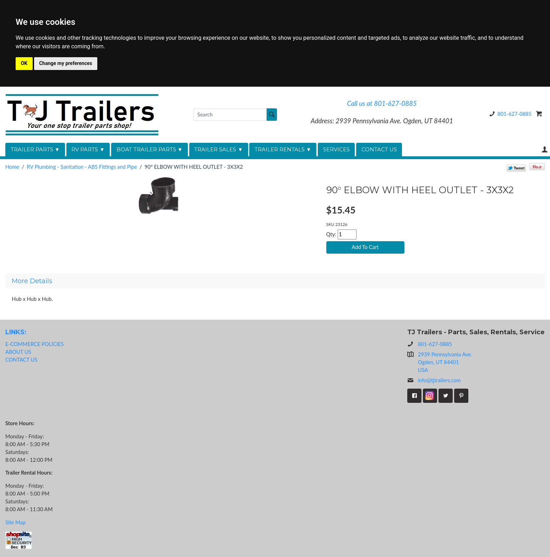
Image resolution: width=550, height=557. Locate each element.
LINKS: (15, 332)
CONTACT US (379, 149)
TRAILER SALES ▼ (218, 149)
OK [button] (24, 63)
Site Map (15, 522)
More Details (32, 281)
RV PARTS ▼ (88, 149)
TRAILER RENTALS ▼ (283, 149)
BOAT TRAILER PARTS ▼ (149, 149)
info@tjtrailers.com (434, 380)
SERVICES (336, 149)
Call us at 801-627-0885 (381, 103)
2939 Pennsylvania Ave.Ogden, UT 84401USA (445, 362)
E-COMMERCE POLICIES (34, 344)
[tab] (275, 281)
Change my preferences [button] (65, 63)
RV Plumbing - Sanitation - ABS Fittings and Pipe (82, 167)
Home (12, 167)
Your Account (544, 149)
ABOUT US (18, 352)
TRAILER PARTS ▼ (35, 149)
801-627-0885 (509, 113)
